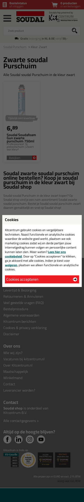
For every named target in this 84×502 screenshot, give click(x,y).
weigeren (11, 265)
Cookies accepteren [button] (22, 279)
